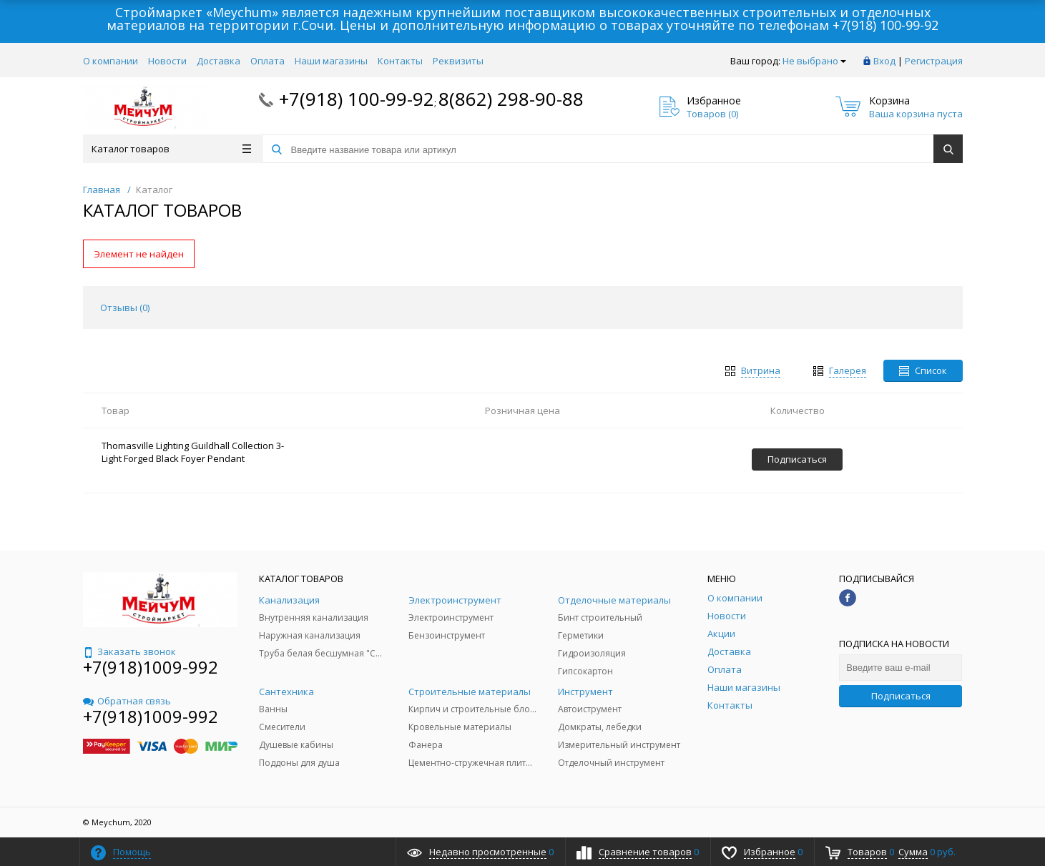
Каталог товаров (171, 148)
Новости (167, 60)
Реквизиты (458, 60)
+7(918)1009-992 (150, 667)
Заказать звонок (129, 651)
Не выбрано (814, 60)
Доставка (218, 60)
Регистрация (934, 60)
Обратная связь (127, 700)
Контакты (400, 60)
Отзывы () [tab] (124, 307)
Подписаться (901, 695)
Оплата (267, 60)
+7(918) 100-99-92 (885, 25)
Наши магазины (331, 60)
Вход (884, 60)
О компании (110, 60)
